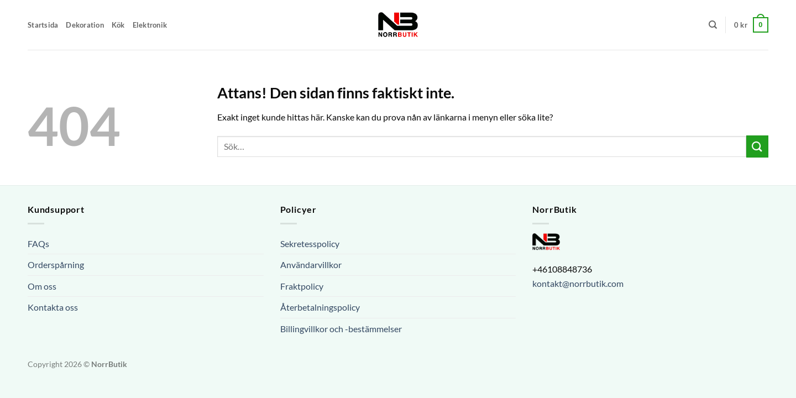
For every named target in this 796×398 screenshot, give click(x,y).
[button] (751, 24)
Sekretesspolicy (309, 243)
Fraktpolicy (301, 286)
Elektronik (150, 24)
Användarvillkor (311, 264)
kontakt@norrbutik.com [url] (578, 283)
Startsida (43, 24)
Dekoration (85, 24)
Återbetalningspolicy (320, 307)
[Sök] (713, 24)
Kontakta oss (53, 307)
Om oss (42, 286)
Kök (118, 24)
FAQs (38, 243)
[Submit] (757, 146)
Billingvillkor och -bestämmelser (341, 328)
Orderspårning (56, 264)
